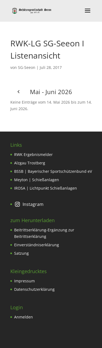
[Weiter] (84, 91)
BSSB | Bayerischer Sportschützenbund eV (53, 171)
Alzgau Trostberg (29, 162)
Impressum (24, 280)
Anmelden (23, 317)
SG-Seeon (26, 67)
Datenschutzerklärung (34, 289)
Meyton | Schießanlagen (36, 179)
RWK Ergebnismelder (33, 154)
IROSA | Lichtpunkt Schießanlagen (45, 188)
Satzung (21, 253)
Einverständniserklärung (36, 244)
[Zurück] (18, 91)
